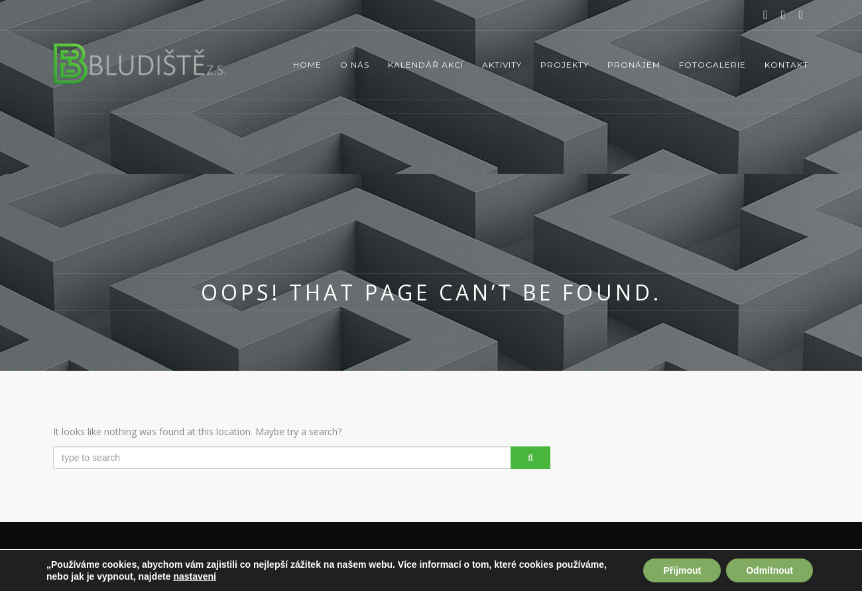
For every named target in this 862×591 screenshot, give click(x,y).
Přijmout (682, 570)
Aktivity (502, 65)
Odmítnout (769, 570)
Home (307, 65)
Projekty (564, 65)
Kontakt (786, 65)
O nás (354, 65)
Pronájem (633, 65)
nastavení (194, 576)
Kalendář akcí (425, 65)
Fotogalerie (712, 65)
